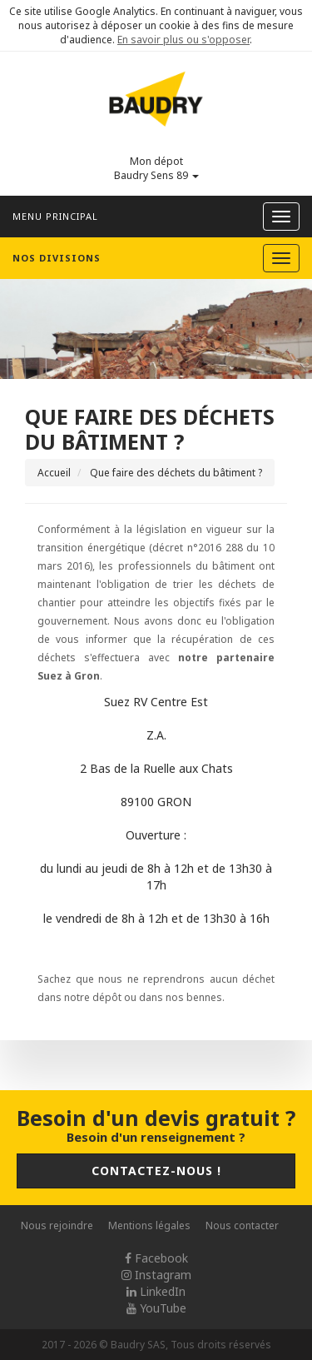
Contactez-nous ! (156, 1170)
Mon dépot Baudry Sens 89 (156, 168)
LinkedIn (156, 1291)
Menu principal (55, 216)
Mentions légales (149, 1225)
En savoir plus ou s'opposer (183, 39)
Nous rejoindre (57, 1225)
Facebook (156, 1258)
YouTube (156, 1308)
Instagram (156, 1275)
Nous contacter (242, 1225)
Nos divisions (56, 258)
